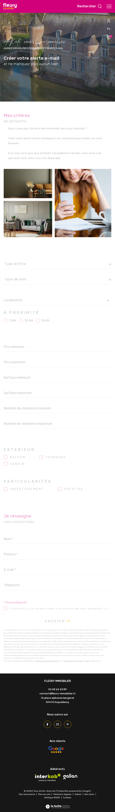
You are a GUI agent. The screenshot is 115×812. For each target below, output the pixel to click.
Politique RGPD (52, 797)
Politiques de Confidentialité (46, 661)
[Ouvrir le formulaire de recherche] (89, 6)
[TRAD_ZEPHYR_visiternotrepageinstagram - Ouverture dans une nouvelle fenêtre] (57, 724)
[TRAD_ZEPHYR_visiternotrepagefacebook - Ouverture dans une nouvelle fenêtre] (47, 724)
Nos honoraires (27, 794)
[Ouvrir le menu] (109, 6)
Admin (78, 794)
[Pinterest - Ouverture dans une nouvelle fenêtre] (67, 724)
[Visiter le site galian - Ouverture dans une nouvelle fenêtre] (70, 776)
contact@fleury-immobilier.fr (57, 693)
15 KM (45, 320)
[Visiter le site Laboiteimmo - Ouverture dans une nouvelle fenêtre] (57, 804)
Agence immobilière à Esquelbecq (24, 48)
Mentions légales (63, 794)
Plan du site (44, 794)
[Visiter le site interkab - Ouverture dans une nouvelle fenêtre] (47, 777)
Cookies (67, 797)
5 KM (12, 320)
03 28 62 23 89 (57, 689)
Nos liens (90, 794)
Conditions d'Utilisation (73, 661)
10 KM (29, 320)
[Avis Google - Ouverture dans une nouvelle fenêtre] (56, 749)
